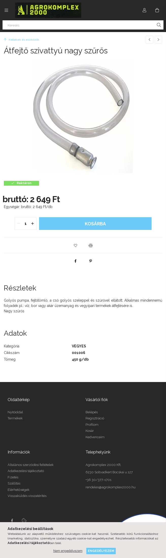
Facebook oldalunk (12, 520)
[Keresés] (83, 25)
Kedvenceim (95, 437)
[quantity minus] (18, 223)
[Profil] (144, 10)
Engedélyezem (101, 551)
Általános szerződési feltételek (31, 465)
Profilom (92, 425)
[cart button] (157, 10)
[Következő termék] (158, 39)
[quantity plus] (32, 223)
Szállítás (14, 483)
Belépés (92, 412)
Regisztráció (95, 418)
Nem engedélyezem (67, 551)
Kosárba (95, 223)
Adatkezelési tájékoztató (26, 471)
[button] (75, 245)
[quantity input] (25, 223)
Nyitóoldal (15, 412)
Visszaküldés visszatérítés (27, 496)
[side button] (6, 10)
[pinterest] (91, 261)
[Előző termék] (149, 39)
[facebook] (75, 261)
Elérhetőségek (18, 490)
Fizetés (13, 477)
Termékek (15, 418)
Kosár (90, 431)
